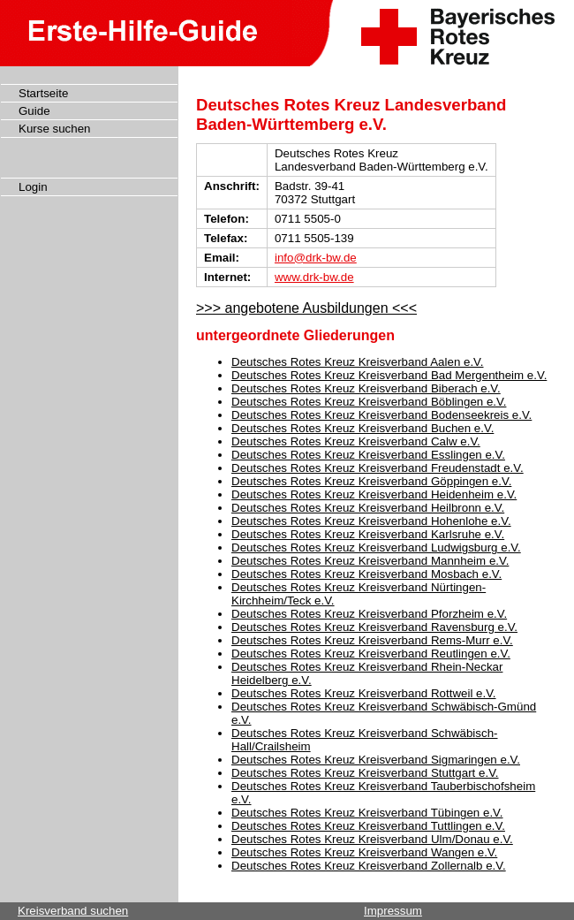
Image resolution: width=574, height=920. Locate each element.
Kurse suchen (55, 128)
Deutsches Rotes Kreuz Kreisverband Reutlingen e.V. (370, 653)
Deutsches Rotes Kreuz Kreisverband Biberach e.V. (366, 388)
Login (33, 187)
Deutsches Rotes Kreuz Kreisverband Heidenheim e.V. (374, 494)
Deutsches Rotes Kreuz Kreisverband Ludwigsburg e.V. (376, 547)
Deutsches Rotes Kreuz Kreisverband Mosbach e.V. (366, 574)
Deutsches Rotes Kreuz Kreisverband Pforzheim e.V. (369, 613)
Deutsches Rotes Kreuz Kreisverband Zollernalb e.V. (368, 865)
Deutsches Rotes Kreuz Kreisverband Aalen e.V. (357, 362)
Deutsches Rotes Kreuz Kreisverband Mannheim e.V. (370, 560)
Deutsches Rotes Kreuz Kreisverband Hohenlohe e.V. (371, 521)
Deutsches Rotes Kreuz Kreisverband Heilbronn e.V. (367, 507)
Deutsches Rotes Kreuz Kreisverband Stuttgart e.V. (365, 772)
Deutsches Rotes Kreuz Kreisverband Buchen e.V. (362, 428)
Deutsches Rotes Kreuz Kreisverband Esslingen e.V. (368, 454)
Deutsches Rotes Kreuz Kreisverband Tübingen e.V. (366, 812)
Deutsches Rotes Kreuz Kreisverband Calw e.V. (355, 441)
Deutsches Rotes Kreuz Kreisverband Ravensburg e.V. (374, 627)
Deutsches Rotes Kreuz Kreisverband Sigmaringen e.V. (375, 759)
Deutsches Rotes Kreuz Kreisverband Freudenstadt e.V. (377, 468)
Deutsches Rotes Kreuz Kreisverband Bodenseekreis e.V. (381, 415)
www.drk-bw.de (314, 277)
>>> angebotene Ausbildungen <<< (306, 308)
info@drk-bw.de (316, 257)
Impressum (393, 910)
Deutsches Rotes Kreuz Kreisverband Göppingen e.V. (371, 481)
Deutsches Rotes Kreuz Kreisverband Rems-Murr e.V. (372, 640)
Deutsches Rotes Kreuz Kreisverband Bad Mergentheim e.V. (389, 375)
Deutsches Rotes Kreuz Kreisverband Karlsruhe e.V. (367, 534)
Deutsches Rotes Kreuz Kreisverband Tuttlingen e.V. (368, 826)
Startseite (43, 93)
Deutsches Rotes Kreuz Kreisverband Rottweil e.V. (363, 693)
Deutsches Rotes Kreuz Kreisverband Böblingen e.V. (368, 401)
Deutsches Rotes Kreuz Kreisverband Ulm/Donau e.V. (372, 839)
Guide (34, 111)
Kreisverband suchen (73, 910)
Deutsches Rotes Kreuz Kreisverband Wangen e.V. (364, 852)
